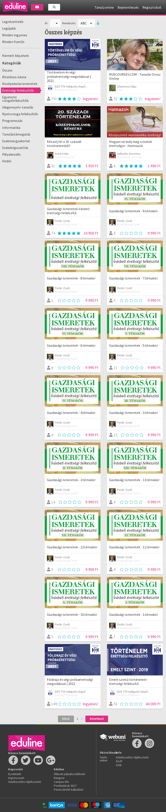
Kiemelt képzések (15, 55)
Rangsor (59, 778)
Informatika (11, 127)
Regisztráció (151, 7)
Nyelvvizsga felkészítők (20, 114)
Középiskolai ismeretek (19, 83)
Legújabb (9, 28)
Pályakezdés (11, 154)
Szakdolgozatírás (15, 147)
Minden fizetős (13, 42)
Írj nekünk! (14, 774)
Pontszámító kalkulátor (69, 789)
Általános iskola (14, 77)
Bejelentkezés (128, 7)
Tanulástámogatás (16, 134)
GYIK (119, 765)
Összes (7, 70)
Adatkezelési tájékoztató (24, 782)
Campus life (61, 782)
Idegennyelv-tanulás (17, 107)
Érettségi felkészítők (18, 90)
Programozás (12, 120)
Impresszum (16, 778)
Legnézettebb (12, 21)
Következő (97, 719)
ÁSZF (119, 761)
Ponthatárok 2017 (65, 786)
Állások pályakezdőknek (69, 774)
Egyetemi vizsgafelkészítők (15, 99)
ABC (86, 23)
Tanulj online (104, 7)
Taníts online (103, 758)
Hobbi (6, 161)
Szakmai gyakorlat (16, 141)
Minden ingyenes (14, 35)
